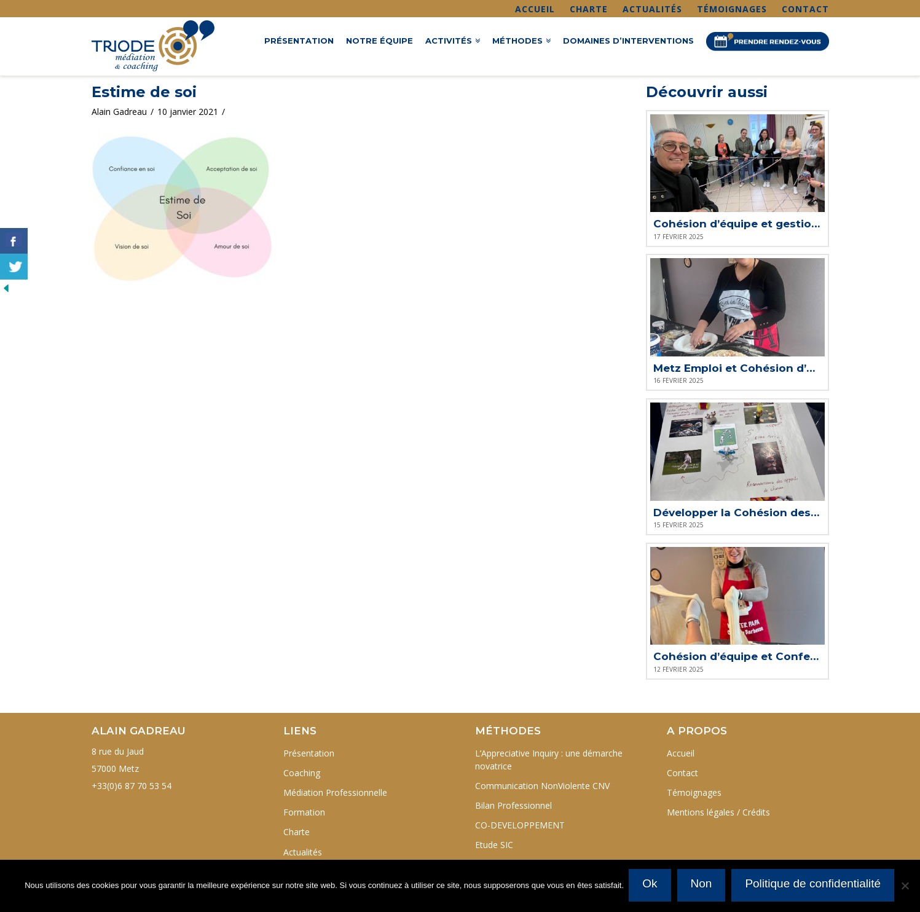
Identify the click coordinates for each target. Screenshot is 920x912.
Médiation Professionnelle (335, 792)
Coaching (301, 773)
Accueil (535, 9)
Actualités (652, 9)
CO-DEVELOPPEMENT (520, 825)
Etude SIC (494, 845)
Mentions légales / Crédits (718, 812)
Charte (589, 9)
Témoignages (732, 9)
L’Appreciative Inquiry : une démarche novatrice (549, 759)
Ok (650, 884)
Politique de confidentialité (814, 884)
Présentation (308, 753)
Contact (805, 9)
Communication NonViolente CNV (542, 786)
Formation (304, 812)
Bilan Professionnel (513, 805)
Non (702, 884)
